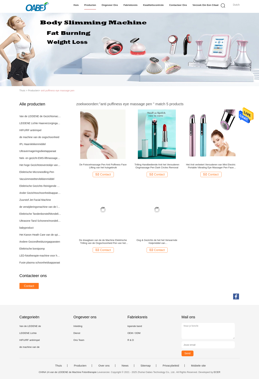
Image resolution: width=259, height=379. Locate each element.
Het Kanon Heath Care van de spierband (40, 234)
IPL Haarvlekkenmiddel (32, 144)
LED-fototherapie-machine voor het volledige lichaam (40, 255)
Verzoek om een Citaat (206, 5)
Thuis (58, 365)
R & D (130, 340)
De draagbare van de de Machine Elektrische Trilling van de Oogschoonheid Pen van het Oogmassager (103, 242)
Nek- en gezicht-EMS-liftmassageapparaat (40, 158)
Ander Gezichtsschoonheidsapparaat (40, 192)
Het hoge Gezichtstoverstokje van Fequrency (40, 165)
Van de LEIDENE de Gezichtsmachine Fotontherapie (40, 116)
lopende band (134, 326)
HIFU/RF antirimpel (30, 130)
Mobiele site (198, 365)
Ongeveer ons (110, 5)
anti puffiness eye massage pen (58, 90)
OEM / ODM (133, 333)
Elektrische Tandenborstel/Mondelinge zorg (40, 213)
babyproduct (26, 227)
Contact (29, 286)
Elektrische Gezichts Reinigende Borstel (40, 185)
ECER (217, 372)
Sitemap (146, 365)
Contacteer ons (178, 5)
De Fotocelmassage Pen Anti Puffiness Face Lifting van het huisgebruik (102, 166)
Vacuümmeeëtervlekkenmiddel (36, 178)
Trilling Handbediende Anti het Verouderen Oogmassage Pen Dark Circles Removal (157, 166)
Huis (76, 5)
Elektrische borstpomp (32, 248)
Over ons (104, 365)
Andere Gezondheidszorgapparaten (39, 241)
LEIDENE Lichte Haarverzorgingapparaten (40, 123)
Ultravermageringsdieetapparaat (37, 151)
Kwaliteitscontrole (153, 5)
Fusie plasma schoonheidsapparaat (39, 262)
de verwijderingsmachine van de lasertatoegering (40, 206)
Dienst (76, 333)
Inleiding (77, 326)
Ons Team (78, 340)
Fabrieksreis (131, 5)
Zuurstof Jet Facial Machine (35, 199)
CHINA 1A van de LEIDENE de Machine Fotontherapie (68, 372)
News (125, 365)
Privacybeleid (171, 365)
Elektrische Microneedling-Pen (36, 172)
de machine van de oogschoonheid (39, 137)
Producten (90, 5)
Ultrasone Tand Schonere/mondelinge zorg (40, 220)
